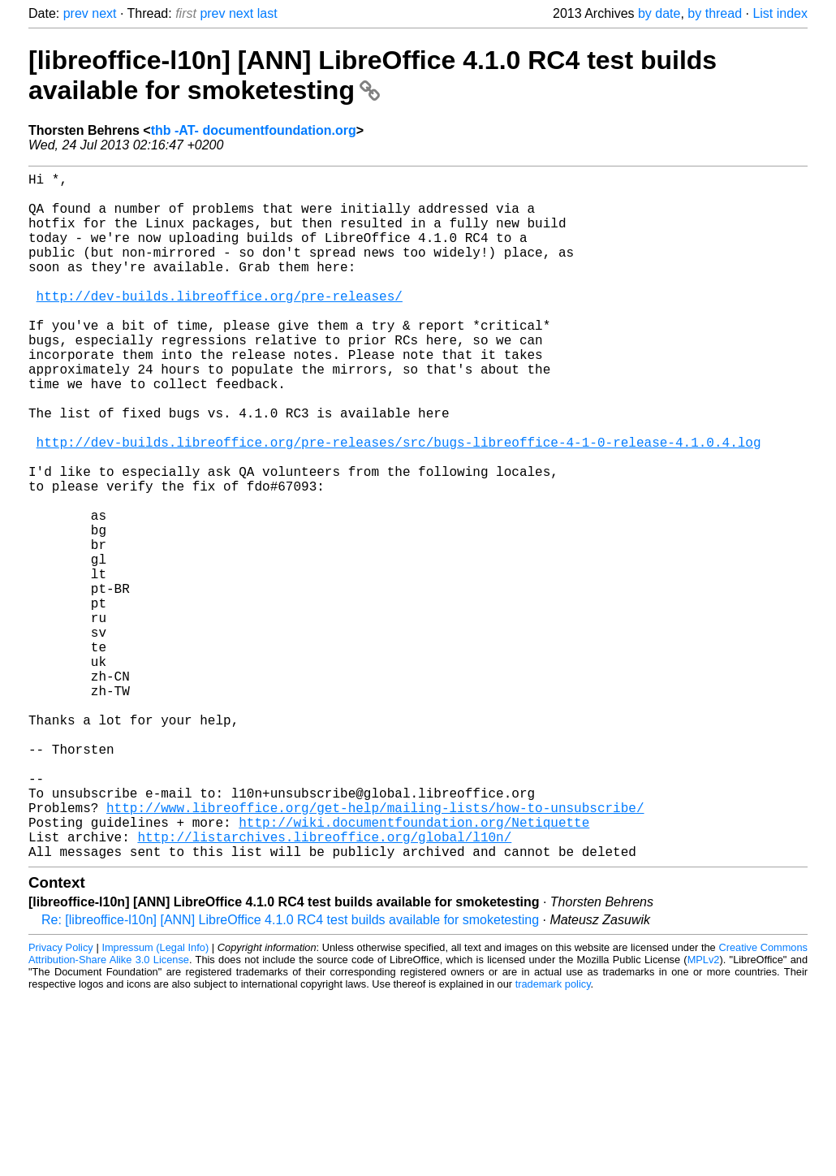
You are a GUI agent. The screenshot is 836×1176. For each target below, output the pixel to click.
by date (659, 13)
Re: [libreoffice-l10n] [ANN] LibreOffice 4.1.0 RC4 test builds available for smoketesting (290, 1072)
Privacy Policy (60, 1100)
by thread (714, 13)
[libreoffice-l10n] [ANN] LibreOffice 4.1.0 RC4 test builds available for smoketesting (372, 75)
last (267, 13)
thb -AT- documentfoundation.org (253, 130)
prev (75, 13)
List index (780, 13)
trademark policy (553, 1137)
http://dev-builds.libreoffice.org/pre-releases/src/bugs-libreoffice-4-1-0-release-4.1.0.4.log (399, 503)
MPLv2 (703, 1112)
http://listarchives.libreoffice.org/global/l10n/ (324, 986)
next (104, 13)
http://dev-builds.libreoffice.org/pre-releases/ (220, 325)
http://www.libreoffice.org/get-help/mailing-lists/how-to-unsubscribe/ (375, 950)
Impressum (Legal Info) (155, 1100)
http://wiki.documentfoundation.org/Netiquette (414, 968)
